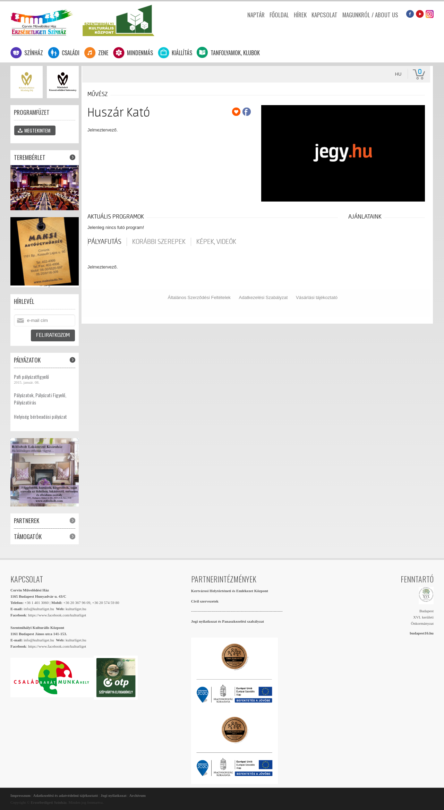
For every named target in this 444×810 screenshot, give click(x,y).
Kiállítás (182, 53)
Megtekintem (34, 130)
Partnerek (26, 520)
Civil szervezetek (205, 601)
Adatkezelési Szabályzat (263, 297)
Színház (33, 53)
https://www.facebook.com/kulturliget (57, 615)
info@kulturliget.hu (39, 609)
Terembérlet (29, 157)
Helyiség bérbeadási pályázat (40, 416)
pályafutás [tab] (104, 242)
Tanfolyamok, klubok (235, 53)
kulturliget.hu (76, 609)
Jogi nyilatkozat (114, 795)
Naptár (256, 14)
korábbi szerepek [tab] (159, 242)
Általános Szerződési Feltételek (199, 297)
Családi (70, 53)
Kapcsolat (324, 14)
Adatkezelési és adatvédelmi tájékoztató (65, 795)
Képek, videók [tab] (216, 242)
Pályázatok (27, 360)
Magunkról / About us (370, 14)
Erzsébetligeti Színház (41, 22)
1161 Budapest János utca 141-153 (38, 634)
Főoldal (279, 14)
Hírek (300, 14)
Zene (103, 53)
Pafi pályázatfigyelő (31, 376)
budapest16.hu (422, 633)
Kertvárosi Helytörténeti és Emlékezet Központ (229, 591)
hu (398, 74)
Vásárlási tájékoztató (317, 297)
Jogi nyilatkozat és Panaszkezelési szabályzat (227, 621)
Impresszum (20, 795)
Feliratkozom (53, 335)
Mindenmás (140, 53)
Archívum (137, 795)
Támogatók (28, 536)
